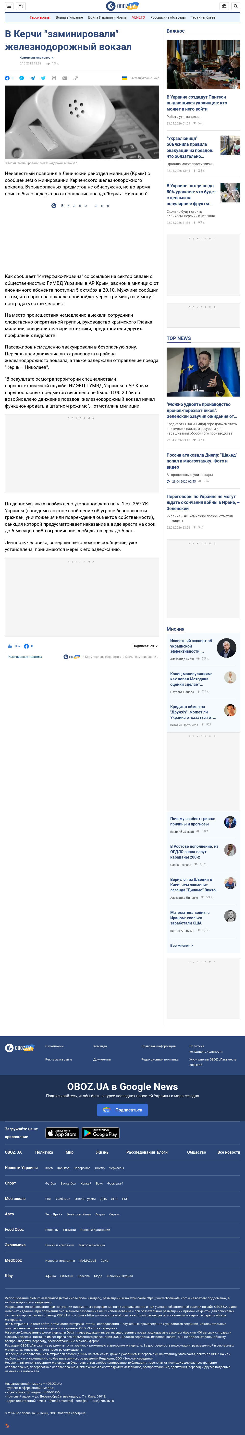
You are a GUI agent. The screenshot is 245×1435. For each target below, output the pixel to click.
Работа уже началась (184, 117)
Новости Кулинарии (95, 1230)
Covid (104, 1260)
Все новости (229, 1152)
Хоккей (86, 1183)
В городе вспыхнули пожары (190, 475)
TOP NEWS (179, 338)
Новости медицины (60, 1260)
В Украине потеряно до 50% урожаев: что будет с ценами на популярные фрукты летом (191, 195)
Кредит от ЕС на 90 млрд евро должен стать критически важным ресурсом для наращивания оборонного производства (202, 428)
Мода (98, 1276)
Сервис (114, 1214)
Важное (176, 31)
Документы (102, 1059)
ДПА (103, 1199)
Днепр (100, 1168)
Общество (196, 1152)
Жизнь (102, 1152)
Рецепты (52, 1230)
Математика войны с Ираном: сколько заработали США (189, 917)
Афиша (50, 1276)
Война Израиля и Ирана (107, 17)
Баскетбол (68, 1183)
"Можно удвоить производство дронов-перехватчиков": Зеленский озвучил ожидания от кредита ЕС (200, 410)
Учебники (63, 1199)
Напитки (69, 1230)
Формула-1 (115, 1183)
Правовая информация (158, 1046)
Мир (70, 1152)
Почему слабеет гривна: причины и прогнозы (192, 821)
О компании (54, 1046)
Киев (49, 1168)
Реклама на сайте (58, 1059)
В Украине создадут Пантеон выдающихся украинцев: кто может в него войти (197, 103)
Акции (100, 1214)
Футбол (50, 1183)
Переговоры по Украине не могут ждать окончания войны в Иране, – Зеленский (203, 502)
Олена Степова (180, 865)
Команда (100, 1046)
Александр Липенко (184, 897)
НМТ (125, 1199)
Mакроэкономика (92, 1245)
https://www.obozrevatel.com (167, 1298)
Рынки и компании (59, 1245)
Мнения (175, 629)
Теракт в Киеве (203, 17)
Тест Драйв (53, 1214)
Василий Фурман (182, 832)
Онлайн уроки (85, 1199)
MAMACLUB (87, 1260)
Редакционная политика (25, 657)
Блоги (162, 1152)
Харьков (63, 1168)
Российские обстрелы (168, 17)
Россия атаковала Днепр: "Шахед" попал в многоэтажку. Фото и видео (202, 461)
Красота (84, 1276)
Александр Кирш (182, 659)
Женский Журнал (120, 1276)
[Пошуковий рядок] (236, 6)
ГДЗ (48, 1199)
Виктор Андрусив (182, 931)
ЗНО (114, 1199)
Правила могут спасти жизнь (190, 164)
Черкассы (116, 1168)
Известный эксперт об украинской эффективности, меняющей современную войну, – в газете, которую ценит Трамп (191, 646)
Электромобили (79, 1214)
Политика (44, 1152)
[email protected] (61, 1401)
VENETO (138, 17)
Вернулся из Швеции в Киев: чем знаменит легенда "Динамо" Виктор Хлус (194, 885)
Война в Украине (69, 17)
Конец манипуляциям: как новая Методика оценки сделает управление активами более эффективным (191, 679)
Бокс (99, 1183)
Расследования (140, 1152)
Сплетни (66, 1276)
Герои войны (40, 17)
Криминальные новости (36, 57)
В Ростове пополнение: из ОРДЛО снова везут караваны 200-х (194, 851)
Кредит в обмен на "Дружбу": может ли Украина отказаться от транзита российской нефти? (191, 712)
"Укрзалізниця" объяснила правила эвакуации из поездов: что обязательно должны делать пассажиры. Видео (190, 147)
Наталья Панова (182, 692)
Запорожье (82, 1168)
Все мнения (180, 945)
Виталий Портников (184, 725)
